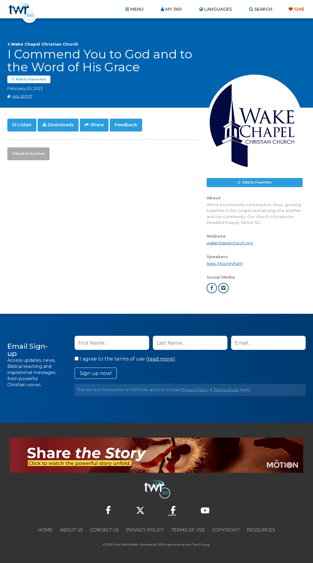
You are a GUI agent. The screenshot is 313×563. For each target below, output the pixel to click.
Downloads (61, 125)
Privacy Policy (195, 389)
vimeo (223, 288)
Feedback (126, 125)
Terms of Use (225, 389)
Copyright (225, 530)
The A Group (201, 544)
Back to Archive (29, 152)
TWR (160, 544)
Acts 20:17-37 (22, 96)
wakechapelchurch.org (230, 243)
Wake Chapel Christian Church (44, 44)
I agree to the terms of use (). (125, 359)
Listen (24, 125)
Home (45, 530)
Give (299, 9)
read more (160, 359)
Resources (261, 530)
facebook (212, 288)
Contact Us (104, 530)
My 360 (173, 9)
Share (97, 125)
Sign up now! (96, 373)
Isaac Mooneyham (225, 263)
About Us (71, 530)
